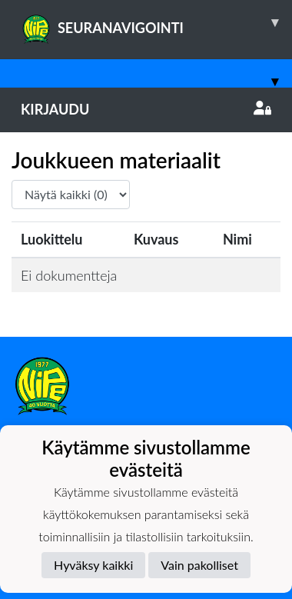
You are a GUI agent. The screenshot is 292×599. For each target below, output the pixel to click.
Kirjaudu (146, 109)
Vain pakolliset (199, 564)
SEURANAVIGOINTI (156, 22)
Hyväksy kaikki (93, 564)
